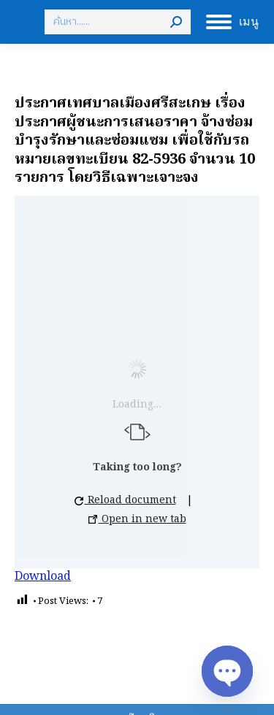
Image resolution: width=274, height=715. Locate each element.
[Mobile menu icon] (232, 22)
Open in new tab (137, 519)
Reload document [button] (125, 500)
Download (43, 576)
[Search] (118, 21)
